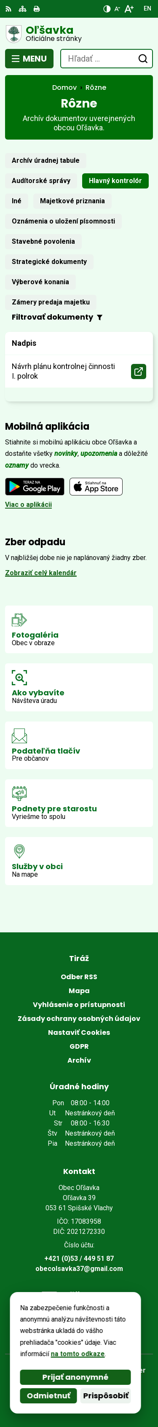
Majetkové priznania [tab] (72, 201)
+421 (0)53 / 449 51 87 (79, 1259)
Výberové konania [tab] (40, 282)
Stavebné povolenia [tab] (43, 241)
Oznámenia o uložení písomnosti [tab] (63, 221)
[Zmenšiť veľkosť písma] (117, 9)
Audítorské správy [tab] (41, 181)
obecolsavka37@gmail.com (79, 1269)
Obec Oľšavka (104, 1393)
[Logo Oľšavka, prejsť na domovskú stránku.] (79, 34)
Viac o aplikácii (28, 505)
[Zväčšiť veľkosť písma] (128, 9)
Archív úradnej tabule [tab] (46, 160)
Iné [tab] (16, 201)
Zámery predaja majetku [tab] (51, 302)
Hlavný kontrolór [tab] (115, 181)
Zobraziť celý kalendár (41, 573)
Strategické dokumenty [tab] (49, 262)
